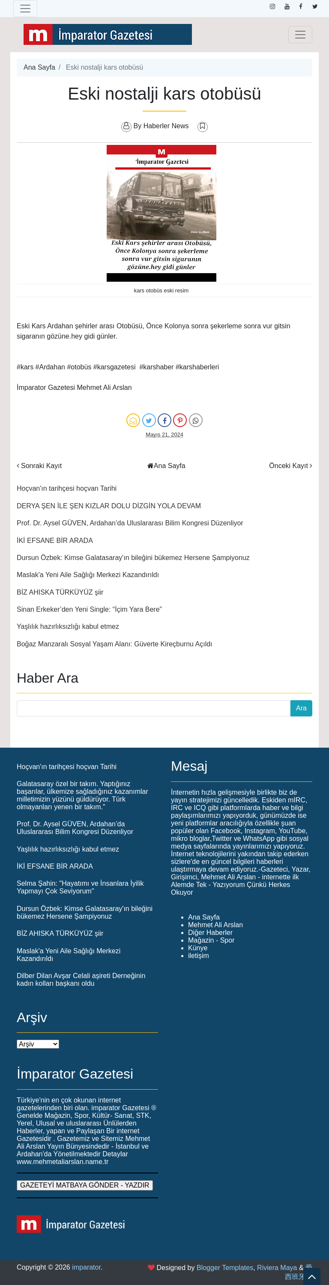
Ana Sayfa (39, 67)
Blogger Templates (225, 1267)
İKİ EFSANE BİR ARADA (55, 540)
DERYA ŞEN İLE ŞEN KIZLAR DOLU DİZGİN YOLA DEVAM (109, 506)
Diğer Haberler (210, 932)
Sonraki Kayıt (41, 465)
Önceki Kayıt (288, 465)
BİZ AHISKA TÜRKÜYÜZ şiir (60, 592)
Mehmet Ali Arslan (215, 924)
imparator (86, 1267)
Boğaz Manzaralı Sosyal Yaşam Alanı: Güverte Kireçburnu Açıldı (114, 644)
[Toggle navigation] (25, 8)
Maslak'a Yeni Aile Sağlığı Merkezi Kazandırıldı (88, 574)
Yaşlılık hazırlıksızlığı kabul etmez (68, 626)
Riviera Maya (277, 1267)
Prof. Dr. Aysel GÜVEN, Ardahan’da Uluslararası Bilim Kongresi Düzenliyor (130, 523)
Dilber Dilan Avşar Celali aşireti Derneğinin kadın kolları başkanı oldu (81, 979)
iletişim (198, 955)
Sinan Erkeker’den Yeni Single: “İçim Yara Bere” (89, 609)
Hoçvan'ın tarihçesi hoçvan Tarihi (67, 488)
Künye (197, 948)
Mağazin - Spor (211, 940)
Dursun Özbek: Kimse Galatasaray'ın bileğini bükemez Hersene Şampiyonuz (133, 557)
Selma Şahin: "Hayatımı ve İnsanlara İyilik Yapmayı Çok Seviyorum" (80, 887)
